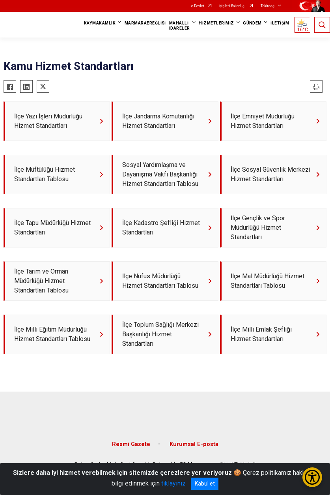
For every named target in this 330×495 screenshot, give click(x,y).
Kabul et (205, 483)
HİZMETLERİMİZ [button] (216, 23)
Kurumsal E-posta (194, 444)
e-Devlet (197, 6)
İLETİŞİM (279, 23)
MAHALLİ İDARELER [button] (179, 26)
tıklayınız (173, 483)
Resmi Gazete (131, 444)
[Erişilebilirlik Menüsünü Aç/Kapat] (312, 477)
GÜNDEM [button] (252, 23)
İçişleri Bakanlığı (232, 6)
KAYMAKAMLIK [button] (100, 23)
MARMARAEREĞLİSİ (145, 23)
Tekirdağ (267, 6)
